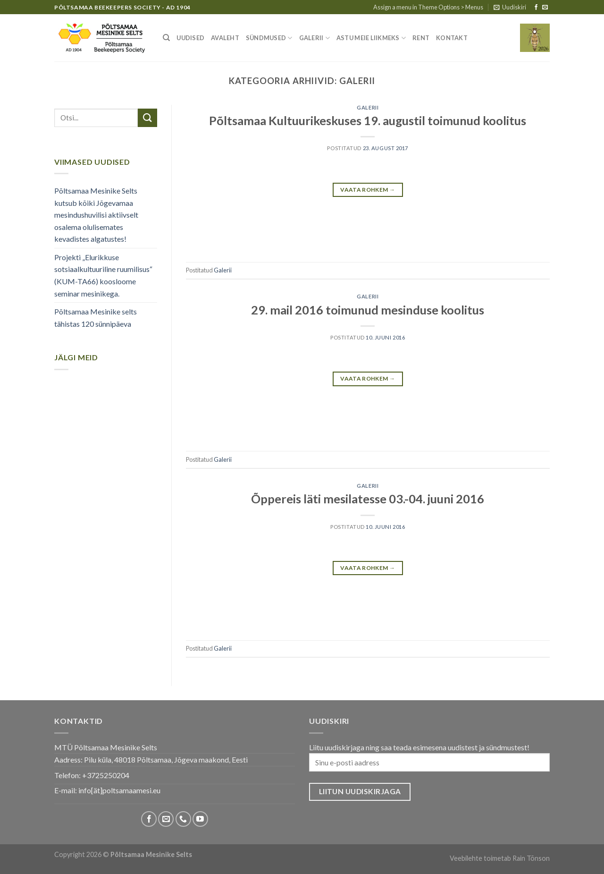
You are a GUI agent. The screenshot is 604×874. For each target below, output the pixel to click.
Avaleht (225, 38)
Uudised (190, 38)
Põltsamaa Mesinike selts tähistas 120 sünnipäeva (95, 317)
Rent (420, 38)
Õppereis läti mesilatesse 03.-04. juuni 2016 (367, 499)
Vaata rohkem (367, 189)
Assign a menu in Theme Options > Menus (428, 7)
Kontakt (452, 38)
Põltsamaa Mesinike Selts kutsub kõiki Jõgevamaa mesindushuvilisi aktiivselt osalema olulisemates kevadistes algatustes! (96, 214)
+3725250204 (105, 775)
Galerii (314, 38)
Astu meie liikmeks (371, 38)
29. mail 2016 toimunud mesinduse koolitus (367, 310)
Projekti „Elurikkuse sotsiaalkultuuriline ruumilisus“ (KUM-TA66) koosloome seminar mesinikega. (103, 275)
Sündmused (269, 38)
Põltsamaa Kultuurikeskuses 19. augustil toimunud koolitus (367, 120)
